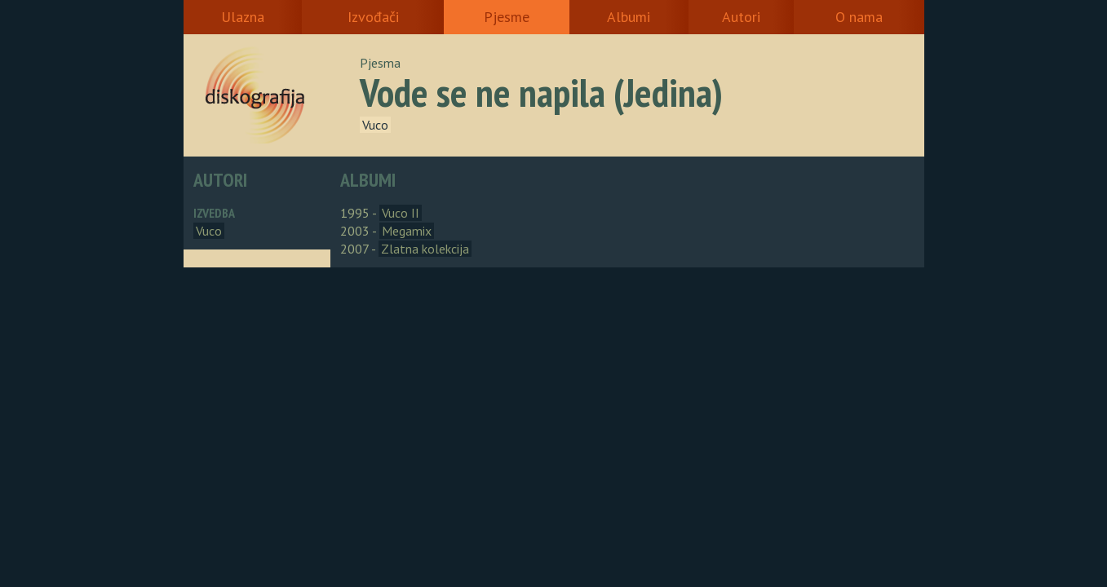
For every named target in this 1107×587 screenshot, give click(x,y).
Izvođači (373, 16)
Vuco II (400, 213)
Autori (741, 16)
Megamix (407, 231)
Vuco (375, 125)
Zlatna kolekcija (425, 249)
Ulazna (242, 16)
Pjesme (506, 16)
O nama (859, 16)
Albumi (628, 16)
